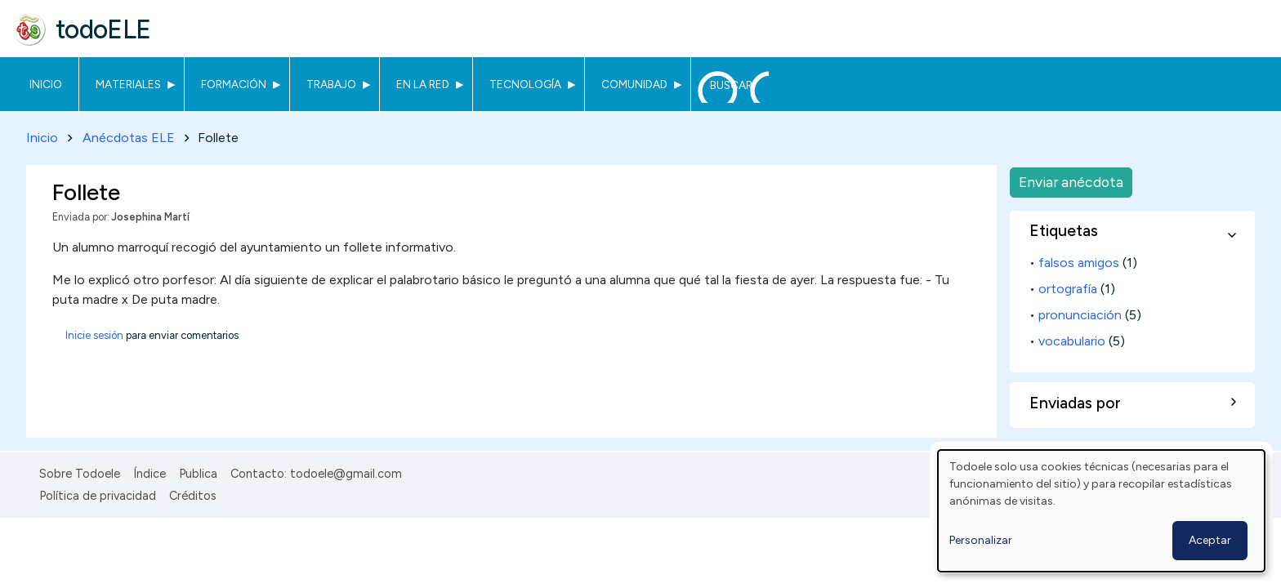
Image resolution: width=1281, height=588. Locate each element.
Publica (198, 473)
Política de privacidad (97, 495)
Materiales (128, 84)
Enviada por (79, 217)
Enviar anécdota (1071, 181)
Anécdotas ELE (129, 137)
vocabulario (1071, 341)
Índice (149, 473)
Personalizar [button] (980, 540)
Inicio (45, 84)
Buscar (731, 84)
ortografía (1067, 288)
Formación (233, 84)
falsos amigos (1078, 262)
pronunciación (1080, 315)
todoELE (103, 29)
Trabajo (331, 84)
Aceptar (1210, 540)
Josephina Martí (150, 217)
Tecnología (525, 84)
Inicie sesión (94, 335)
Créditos (192, 495)
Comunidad (634, 84)
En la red (422, 84)
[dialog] (1101, 511)
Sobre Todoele (79, 473)
